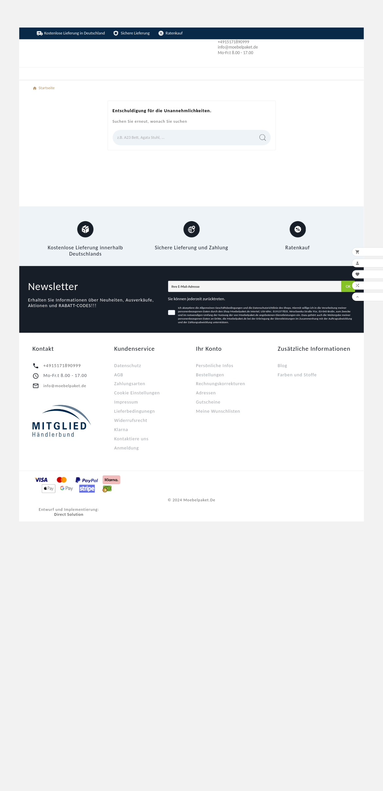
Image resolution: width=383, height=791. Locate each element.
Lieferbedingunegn (134, 411)
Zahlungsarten (129, 383)
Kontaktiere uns (131, 438)
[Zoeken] (183, 137)
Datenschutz (127, 365)
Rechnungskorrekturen (220, 383)
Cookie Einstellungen (137, 392)
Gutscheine (208, 402)
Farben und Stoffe (297, 374)
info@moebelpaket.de (64, 385)
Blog (282, 365)
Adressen (206, 392)
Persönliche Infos (214, 365)
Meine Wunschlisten (218, 411)
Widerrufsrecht (130, 420)
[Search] (262, 137)
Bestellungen (210, 374)
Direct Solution (69, 514)
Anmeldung (126, 447)
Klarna (121, 429)
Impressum (126, 402)
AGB (118, 374)
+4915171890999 (62, 365)
